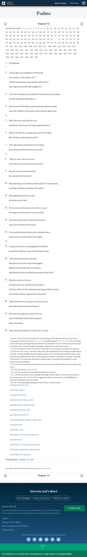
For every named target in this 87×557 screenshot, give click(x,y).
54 (63, 36)
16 (70, 28)
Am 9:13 (36, 434)
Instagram (52, 539)
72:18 (14, 382)
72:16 (14, 372)
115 (12, 50)
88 (40, 43)
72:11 (14, 424)
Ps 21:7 (20, 439)
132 (21, 53)
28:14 (35, 377)
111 (64, 46)
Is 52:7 (19, 395)
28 (40, 32)
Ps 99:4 (19, 385)
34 (63, 32)
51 (52, 36)
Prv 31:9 (20, 429)
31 (52, 32)
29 (44, 32)
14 (62, 28)
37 (74, 32)
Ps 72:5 (59, 341)
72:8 (13, 351)
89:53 (27, 449)
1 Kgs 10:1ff (38, 419)
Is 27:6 (20, 434)
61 (14, 39)
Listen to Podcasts (42, 497)
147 (21, 57)
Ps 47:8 (20, 424)
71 (52, 39)
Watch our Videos (61, 497)
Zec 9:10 (27, 410)
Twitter (28, 539)
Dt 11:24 (19, 410)
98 (78, 43)
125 (60, 50)
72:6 (14, 405)
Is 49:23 (20, 414)
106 (40, 46)
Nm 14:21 (28, 454)
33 (59, 32)
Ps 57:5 (21, 454)
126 (65, 50)
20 (10, 32)
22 (18, 32)
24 (25, 32)
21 (14, 32)
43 (22, 36)
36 (70, 32)
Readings (74, 3)
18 (77, 28)
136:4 (39, 449)
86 (33, 43)
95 (67, 43)
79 (7, 43)
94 (63, 43)
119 (31, 50)
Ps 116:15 (33, 369)
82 (18, 43)
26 (33, 32)
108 (49, 46)
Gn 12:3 (24, 377)
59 (7, 39)
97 (74, 43)
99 (7, 46)
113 (73, 46)
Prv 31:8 (20, 390)
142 (70, 53)
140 (60, 53)
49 (44, 36)
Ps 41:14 (21, 449)
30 (48, 32)
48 (40, 36)
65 (29, 39)
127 (70, 50)
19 (7, 32)
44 (25, 36)
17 (74, 28)
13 (59, 28)
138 (50, 53)
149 (31, 57)
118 (26, 50)
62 (18, 39)
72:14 (14, 369)
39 (7, 36)
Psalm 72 (15, 338)
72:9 (14, 414)
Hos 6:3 (32, 405)
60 (10, 39)
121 (41, 50)
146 (17, 57)
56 (70, 36)
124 (55, 50)
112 (68, 46)
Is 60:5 (28, 419)
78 (78, 39)
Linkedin (46, 539)
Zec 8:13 (38, 444)
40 (10, 36)
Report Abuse (60, 3)
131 (17, 53)
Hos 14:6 (27, 434)
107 (44, 46)
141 (65, 53)
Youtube (40, 539)
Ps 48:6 (49, 364)
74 (63, 39)
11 (51, 28)
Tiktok (58, 539)
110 (59, 46)
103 (25, 46)
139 (55, 53)
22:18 (27, 444)
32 (55, 32)
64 (25, 39)
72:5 (14, 400)
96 (70, 43)
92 (55, 43)
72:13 (14, 429)
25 (29, 32)
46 (33, 36)
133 (26, 53)
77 (74, 39)
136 (41, 53)
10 (47, 28)
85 (29, 43)
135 (36, 53)
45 (29, 36)
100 (11, 46)
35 (67, 32)
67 (37, 39)
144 (7, 57)
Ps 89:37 (20, 400)
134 (31, 53)
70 (48, 39)
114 (7, 50)
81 (14, 43)
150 (36, 57)
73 (59, 39)
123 (50, 50)
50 (48, 36)
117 (21, 50)
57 (74, 36)
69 (44, 39)
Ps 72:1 (34, 341)
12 (55, 28)
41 (14, 36)
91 (52, 43)
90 (48, 43)
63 (22, 39)
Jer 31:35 (31, 400)
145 (12, 57)
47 (37, 36)
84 (25, 43)
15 (66, 28)
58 (78, 36)
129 (7, 53)
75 (67, 39)
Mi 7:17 (27, 414)
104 (30, 46)
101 (15, 46)
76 (70, 39)
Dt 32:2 (20, 405)
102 (20, 46)
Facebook (34, 539)
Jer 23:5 (26, 385)
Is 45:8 (26, 405)
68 (40, 39)
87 (37, 43)
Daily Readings (23, 497)
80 (10, 43)
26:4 (30, 377)
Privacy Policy (45, 467)
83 (22, 43)
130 (12, 53)
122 (45, 50)
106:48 (33, 449)
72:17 (14, 375)
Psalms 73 (24, 458)
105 (35, 46)
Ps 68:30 (21, 419)
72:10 (14, 364)
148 (26, 57)
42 (18, 36)
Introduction (13, 28)
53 (59, 36)
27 (37, 32)
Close (42, 546)
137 (45, 53)
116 (17, 50)
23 (22, 32)
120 (36, 50)
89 (44, 43)
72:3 (14, 395)
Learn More (74, 507)
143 (74, 53)
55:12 (25, 395)
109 (54, 46)
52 (55, 36)
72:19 (14, 454)
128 (74, 50)
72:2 (13, 349)
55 (67, 36)
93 (59, 43)
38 (78, 32)
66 (33, 39)
